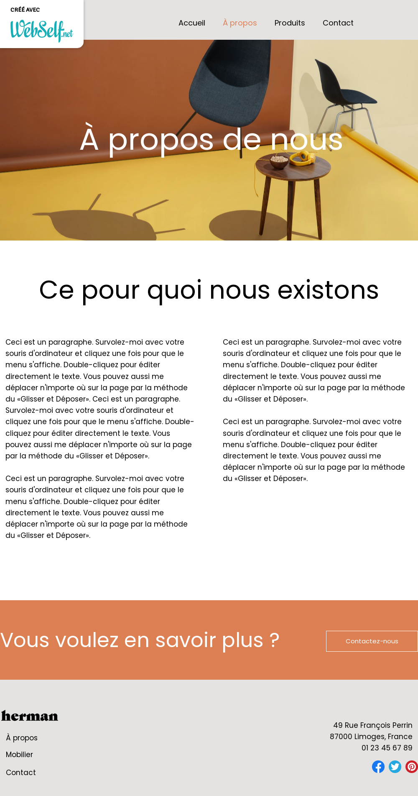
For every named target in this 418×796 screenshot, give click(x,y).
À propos (22, 738)
